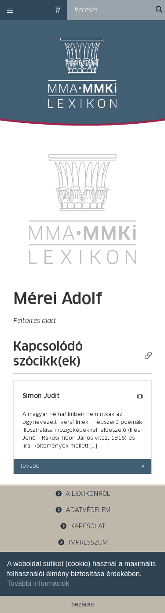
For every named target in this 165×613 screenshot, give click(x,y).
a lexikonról (83, 494)
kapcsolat (82, 526)
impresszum (82, 542)
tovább (30, 466)
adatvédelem (82, 510)
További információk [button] (38, 583)
